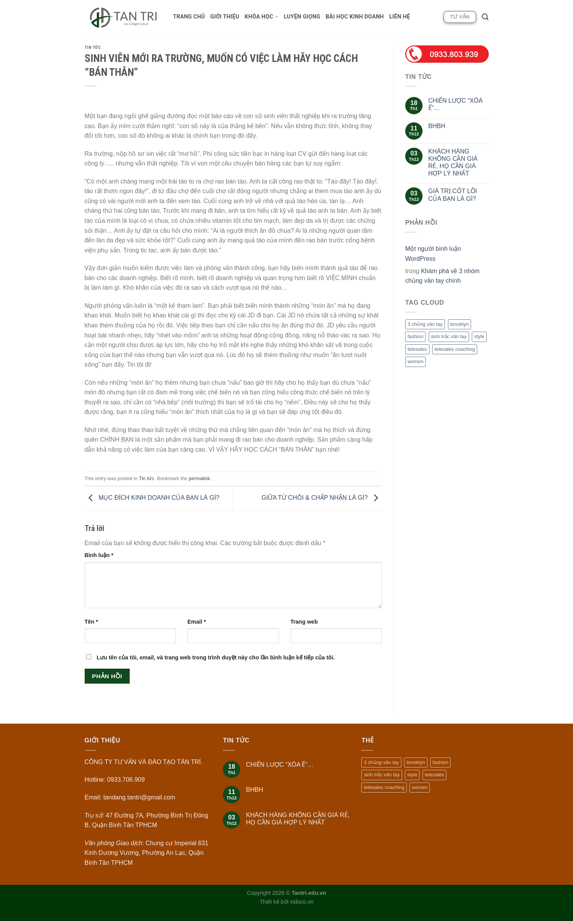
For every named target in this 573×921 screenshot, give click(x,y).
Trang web (304, 622)
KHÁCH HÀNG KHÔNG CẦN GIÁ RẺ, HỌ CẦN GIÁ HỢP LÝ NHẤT (453, 162)
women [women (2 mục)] (415, 361)
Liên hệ (399, 16)
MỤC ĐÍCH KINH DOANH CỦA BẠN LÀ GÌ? (152, 498)
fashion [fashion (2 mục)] (415, 336)
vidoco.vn (302, 902)
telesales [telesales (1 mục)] (417, 349)
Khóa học (262, 16)
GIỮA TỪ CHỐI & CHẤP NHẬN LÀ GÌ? (322, 498)
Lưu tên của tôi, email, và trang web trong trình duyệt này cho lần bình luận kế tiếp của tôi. (216, 657)
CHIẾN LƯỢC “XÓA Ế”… (455, 104)
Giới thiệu (224, 16)
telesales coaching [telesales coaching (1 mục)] (454, 349)
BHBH (436, 126)
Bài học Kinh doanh (355, 16)
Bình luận (99, 555)
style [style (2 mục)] (479, 336)
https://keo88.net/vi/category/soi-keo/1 (304, 911)
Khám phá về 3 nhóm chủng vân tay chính (442, 276)
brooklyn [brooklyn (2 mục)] (459, 324)
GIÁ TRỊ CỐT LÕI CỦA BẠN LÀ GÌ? (452, 195)
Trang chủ (189, 16)
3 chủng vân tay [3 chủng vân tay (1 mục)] (425, 324)
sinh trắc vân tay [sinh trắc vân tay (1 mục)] (449, 336)
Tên (91, 622)
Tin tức (93, 47)
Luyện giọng (302, 16)
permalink (199, 478)
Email (196, 622)
